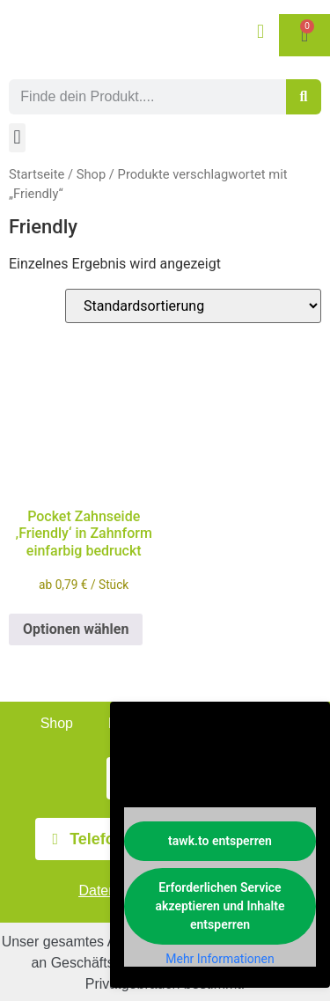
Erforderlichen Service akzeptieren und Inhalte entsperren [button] (220, 905)
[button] (17, 137)
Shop (91, 174)
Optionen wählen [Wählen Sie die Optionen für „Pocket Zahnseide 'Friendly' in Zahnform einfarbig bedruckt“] (75, 629)
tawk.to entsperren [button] (220, 841)
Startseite (36, 174)
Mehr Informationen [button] (219, 959)
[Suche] (303, 96)
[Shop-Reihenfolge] (193, 306)
